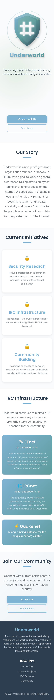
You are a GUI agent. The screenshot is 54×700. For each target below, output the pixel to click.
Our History (27, 128)
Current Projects (27, 671)
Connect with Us (27, 119)
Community (27, 681)
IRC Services (27, 676)
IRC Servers (27, 599)
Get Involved (27, 608)
